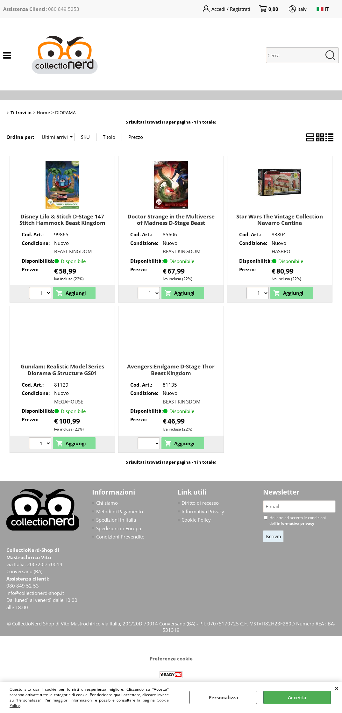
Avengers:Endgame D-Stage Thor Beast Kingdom (171, 370)
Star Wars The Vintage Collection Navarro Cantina (279, 220)
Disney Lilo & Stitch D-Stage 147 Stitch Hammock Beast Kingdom (62, 220)
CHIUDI (337, 688)
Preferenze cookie (171, 659)
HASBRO (281, 251)
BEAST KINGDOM (73, 251)
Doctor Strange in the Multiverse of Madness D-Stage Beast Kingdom (171, 223)
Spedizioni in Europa (118, 528)
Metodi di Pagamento (119, 511)
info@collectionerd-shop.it (35, 593)
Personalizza (223, 697)
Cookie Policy (196, 520)
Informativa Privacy (203, 511)
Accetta (297, 697)
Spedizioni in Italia (116, 520)
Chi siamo (107, 503)
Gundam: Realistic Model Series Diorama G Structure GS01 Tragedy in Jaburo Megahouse (62, 373)
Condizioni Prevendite (120, 536)
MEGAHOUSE (68, 401)
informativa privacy (295, 523)
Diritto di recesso (200, 503)
